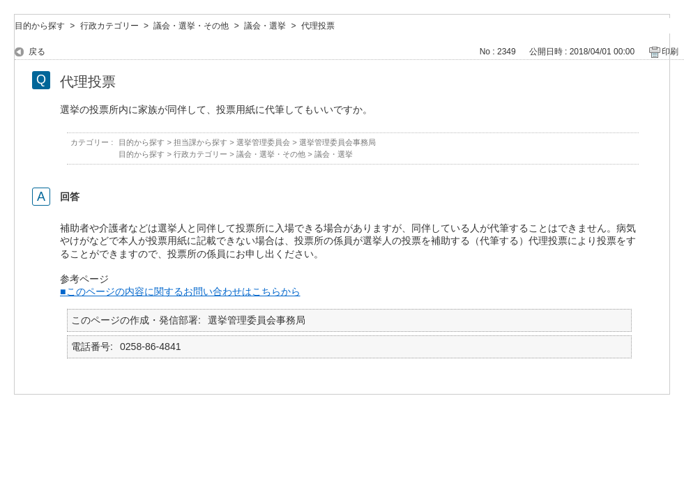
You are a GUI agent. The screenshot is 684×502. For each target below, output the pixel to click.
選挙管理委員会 (263, 142)
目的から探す (40, 26)
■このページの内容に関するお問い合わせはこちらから (180, 291)
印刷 (670, 51)
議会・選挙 (265, 26)
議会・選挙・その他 (191, 26)
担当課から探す (200, 142)
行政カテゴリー (109, 26)
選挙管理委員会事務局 (337, 142)
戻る (37, 51)
